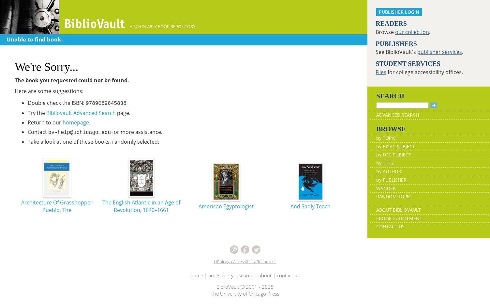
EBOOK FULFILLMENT (399, 218)
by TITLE (385, 163)
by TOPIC (386, 138)
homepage (76, 122)
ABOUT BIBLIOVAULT (398, 210)
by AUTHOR (388, 171)
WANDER (386, 188)
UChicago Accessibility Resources (245, 262)
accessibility (220, 275)
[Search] (402, 105)
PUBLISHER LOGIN (399, 12)
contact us (288, 275)
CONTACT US (390, 226)
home (196, 275)
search (246, 275)
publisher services (439, 52)
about (265, 275)
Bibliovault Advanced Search (81, 113)
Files (381, 72)
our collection (412, 32)
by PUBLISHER (391, 180)
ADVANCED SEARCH (397, 115)
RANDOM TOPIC (393, 196)
